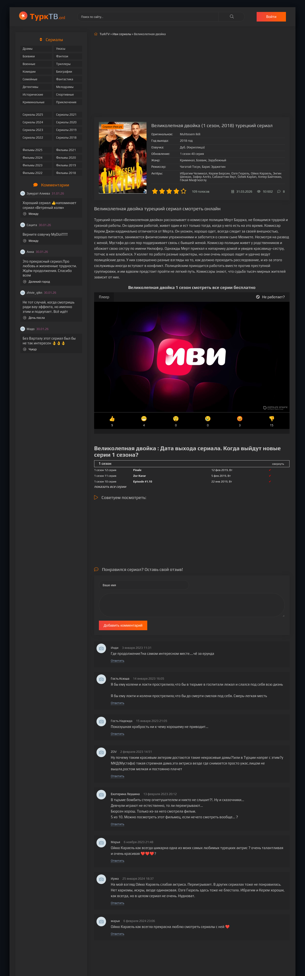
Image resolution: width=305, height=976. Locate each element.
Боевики (29, 56)
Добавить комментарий (123, 625)
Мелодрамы (64, 87)
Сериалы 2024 (33, 122)
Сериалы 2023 (33, 130)
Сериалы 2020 (66, 122)
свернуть (278, 464)
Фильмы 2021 (66, 150)
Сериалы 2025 (33, 114)
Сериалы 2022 (33, 137)
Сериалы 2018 (66, 137)
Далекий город (36, 281)
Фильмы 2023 (32, 165)
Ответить (117, 660)
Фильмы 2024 (32, 157)
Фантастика (64, 79)
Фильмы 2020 (66, 157)
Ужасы (60, 48)
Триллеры (63, 64)
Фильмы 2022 (32, 173)
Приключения (66, 102)
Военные (29, 64)
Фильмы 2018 (66, 173)
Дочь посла (34, 317)
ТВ (47, 16)
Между (30, 213)
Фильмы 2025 (32, 150)
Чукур (30, 349)
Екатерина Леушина (125, 794)
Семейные (30, 79)
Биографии (64, 71)
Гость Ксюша (120, 678)
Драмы (27, 48)
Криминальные (34, 102)
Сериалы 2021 (66, 114)
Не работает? (270, 297)
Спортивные (65, 94)
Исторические (33, 94)
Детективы (30, 87)
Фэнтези (62, 56)
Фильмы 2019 (66, 165)
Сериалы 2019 (66, 130)
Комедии (29, 71)
